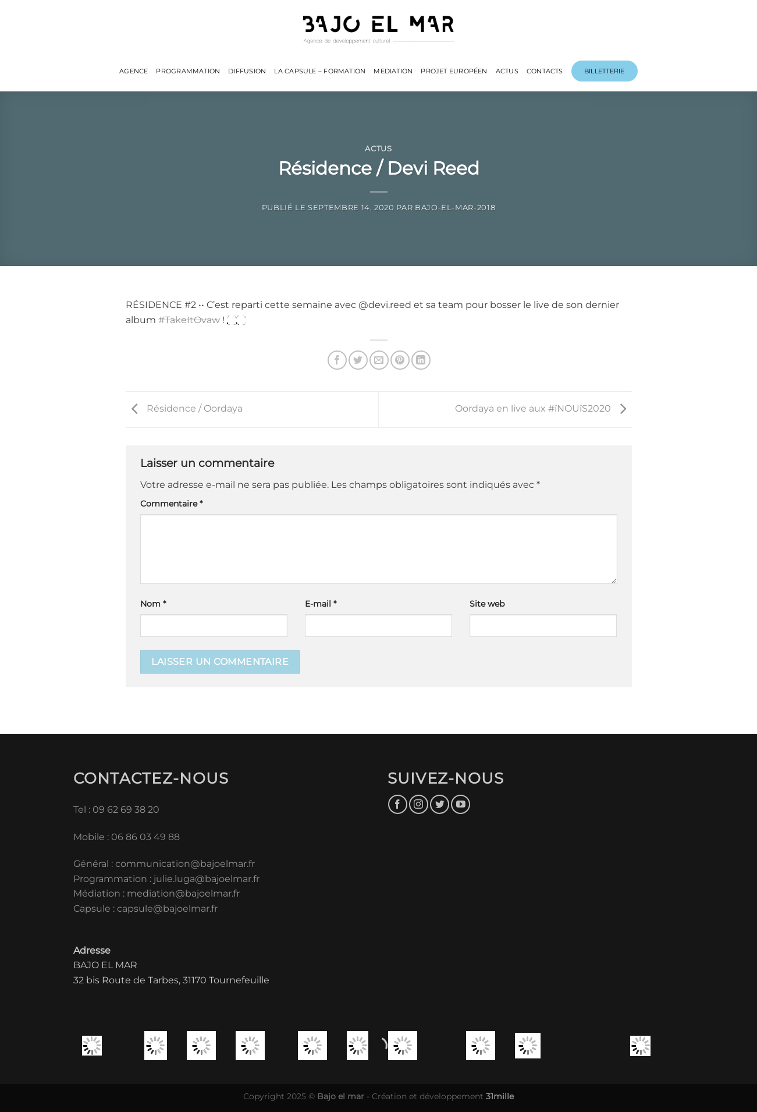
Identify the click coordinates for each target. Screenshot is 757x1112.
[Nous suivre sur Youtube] (460, 804)
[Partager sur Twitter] (358, 360)
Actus (378, 148)
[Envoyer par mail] (379, 360)
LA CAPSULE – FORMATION (319, 71)
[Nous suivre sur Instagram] (418, 804)
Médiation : (99, 893)
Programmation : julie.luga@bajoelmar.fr (167, 878)
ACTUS (507, 71)
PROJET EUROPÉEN (454, 71)
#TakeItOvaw (189, 319)
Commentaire (171, 503)
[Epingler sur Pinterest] (400, 360)
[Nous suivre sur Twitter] (439, 804)
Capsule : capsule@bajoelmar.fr (145, 908)
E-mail (320, 604)
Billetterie (604, 71)
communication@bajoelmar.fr (185, 863)
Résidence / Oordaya (184, 409)
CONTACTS (545, 71)
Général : (94, 863)
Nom (153, 604)
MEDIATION (393, 71)
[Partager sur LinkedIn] (421, 360)
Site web (487, 604)
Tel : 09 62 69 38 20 (116, 809)
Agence (133, 71)
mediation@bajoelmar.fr (183, 893)
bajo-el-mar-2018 (455, 207)
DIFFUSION (247, 71)
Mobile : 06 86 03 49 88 (126, 836)
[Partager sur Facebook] (337, 360)
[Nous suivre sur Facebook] (397, 804)
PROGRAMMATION (188, 71)
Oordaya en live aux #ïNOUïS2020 (543, 409)
